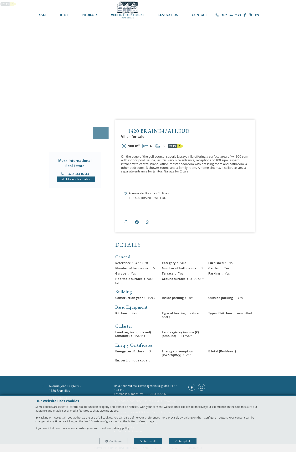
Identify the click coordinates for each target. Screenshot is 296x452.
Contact (199, 15)
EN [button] (257, 15)
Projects (90, 15)
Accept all (185, 441)
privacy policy (120, 428)
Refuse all (150, 441)
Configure (115, 441)
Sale (43, 15)
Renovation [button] (168, 15)
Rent (64, 15)
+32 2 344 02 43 (228, 15)
